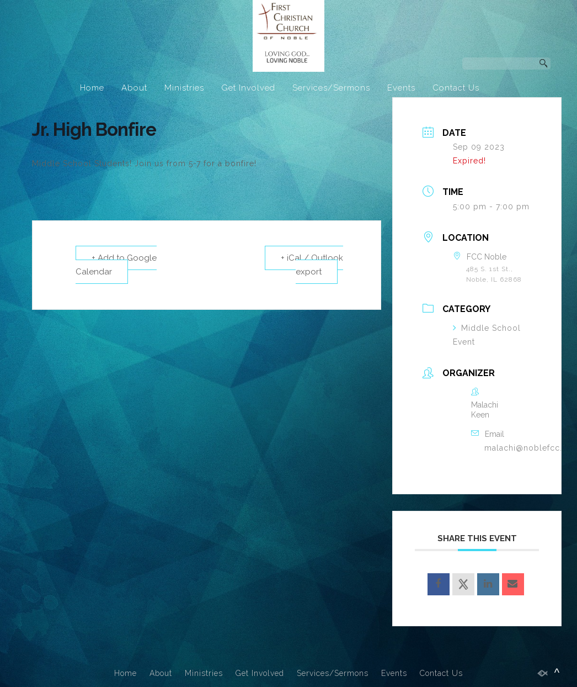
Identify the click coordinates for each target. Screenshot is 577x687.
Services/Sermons (331, 88)
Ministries (184, 88)
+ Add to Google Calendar (116, 265)
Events (401, 88)
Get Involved (248, 88)
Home (92, 88)
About (134, 88)
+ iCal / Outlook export (312, 265)
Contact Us (455, 88)
